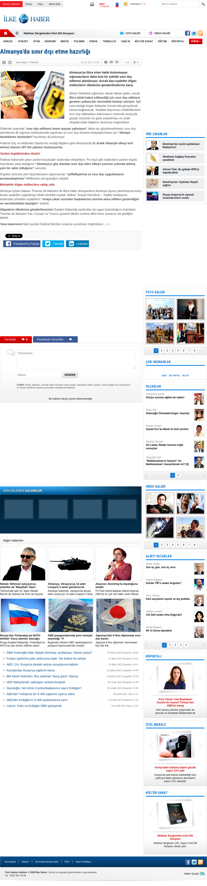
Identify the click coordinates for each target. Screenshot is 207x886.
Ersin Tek (169, 411)
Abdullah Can (169, 461)
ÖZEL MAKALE (156, 725)
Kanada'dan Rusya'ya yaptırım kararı (31, 670)
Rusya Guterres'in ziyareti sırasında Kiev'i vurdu (178, 196)
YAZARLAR (153, 386)
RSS (66, 861)
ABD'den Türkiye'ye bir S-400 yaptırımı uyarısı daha (41, 694)
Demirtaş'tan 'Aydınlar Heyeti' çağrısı (180, 184)
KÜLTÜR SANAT (157, 793)
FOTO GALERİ (155, 292)
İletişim (25, 861)
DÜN (164, 375)
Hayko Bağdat (169, 581)
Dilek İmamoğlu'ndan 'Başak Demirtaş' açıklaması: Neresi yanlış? (49, 652)
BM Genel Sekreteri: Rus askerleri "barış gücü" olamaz (42, 676)
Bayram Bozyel (169, 445)
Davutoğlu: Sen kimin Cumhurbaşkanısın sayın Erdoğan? (44, 688)
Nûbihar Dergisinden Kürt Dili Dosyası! (49, 33)
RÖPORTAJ (153, 656)
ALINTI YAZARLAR (159, 556)
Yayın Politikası (83, 861)
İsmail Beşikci (169, 629)
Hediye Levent (169, 613)
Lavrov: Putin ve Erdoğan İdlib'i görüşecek (34, 706)
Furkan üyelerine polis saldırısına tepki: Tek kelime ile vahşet (46, 658)
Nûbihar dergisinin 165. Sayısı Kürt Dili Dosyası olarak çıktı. (175, 841)
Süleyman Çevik (169, 396)
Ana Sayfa (10, 861)
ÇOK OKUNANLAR (158, 362)
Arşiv (40, 4)
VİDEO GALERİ (155, 487)
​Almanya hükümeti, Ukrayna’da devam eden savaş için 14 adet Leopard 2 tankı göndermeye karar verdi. (71, 589)
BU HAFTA (174, 375)
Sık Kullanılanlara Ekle (46, 861)
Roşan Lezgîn (169, 427)
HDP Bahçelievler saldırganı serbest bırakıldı (36, 682)
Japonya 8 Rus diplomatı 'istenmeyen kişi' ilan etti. (118, 640)
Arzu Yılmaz (169, 597)
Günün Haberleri (11, 4)
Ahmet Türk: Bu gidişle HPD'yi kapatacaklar (181, 171)
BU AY (185, 375)
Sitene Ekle (54, 4)
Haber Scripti (191, 873)
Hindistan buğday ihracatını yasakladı (179, 158)
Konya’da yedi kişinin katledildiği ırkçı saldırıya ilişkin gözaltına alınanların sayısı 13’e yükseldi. (175, 774)
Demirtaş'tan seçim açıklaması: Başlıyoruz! (181, 146)
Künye (29, 4)
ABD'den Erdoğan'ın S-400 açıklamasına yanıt (37, 700)
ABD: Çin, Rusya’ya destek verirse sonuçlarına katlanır (42, 664)
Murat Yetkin (169, 565)
